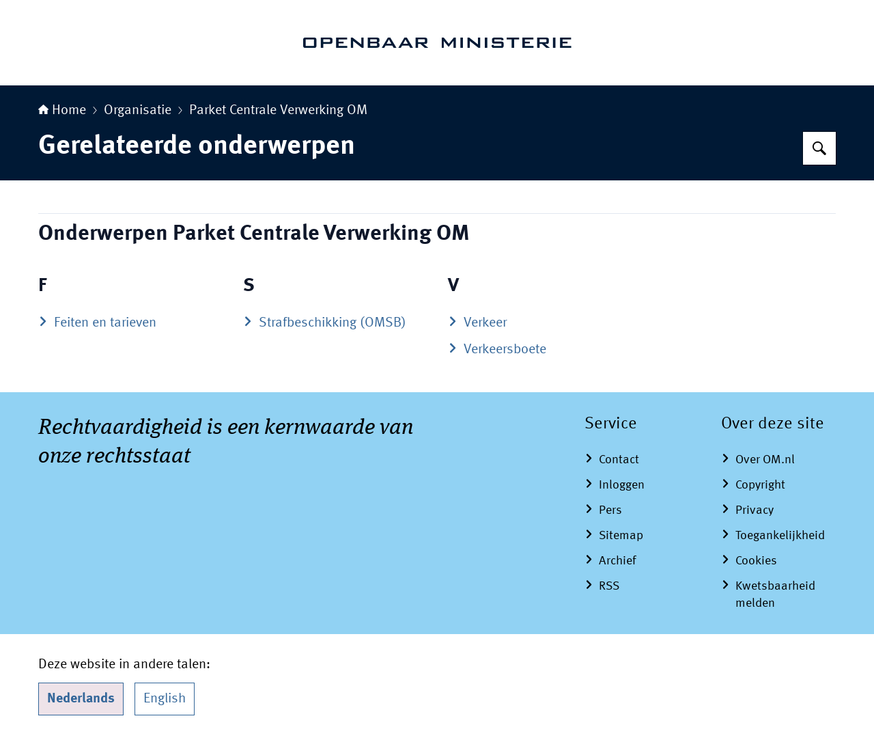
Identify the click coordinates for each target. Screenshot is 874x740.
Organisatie (137, 111)
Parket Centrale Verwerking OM (278, 111)
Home (62, 111)
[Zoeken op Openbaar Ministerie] (819, 148)
